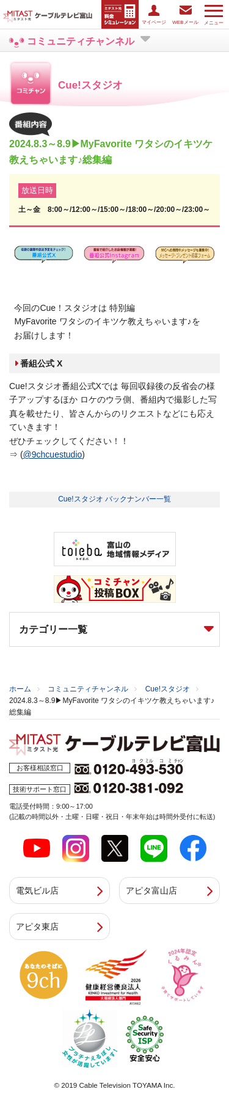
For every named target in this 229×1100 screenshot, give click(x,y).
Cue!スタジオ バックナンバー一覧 (114, 499)
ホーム (20, 689)
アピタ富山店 (151, 890)
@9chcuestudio (52, 454)
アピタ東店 (37, 926)
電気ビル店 (37, 890)
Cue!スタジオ (167, 689)
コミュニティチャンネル (88, 689)
